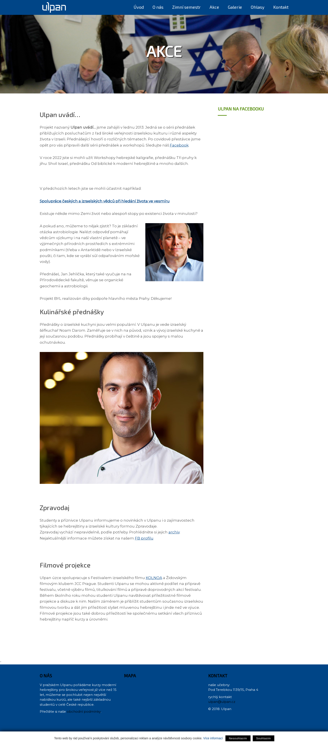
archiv (174, 532)
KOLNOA (154, 578)
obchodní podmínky (84, 711)
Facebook (179, 145)
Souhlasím (263, 738)
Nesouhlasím (238, 738)
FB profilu (144, 538)
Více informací (213, 738)
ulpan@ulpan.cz (221, 702)
